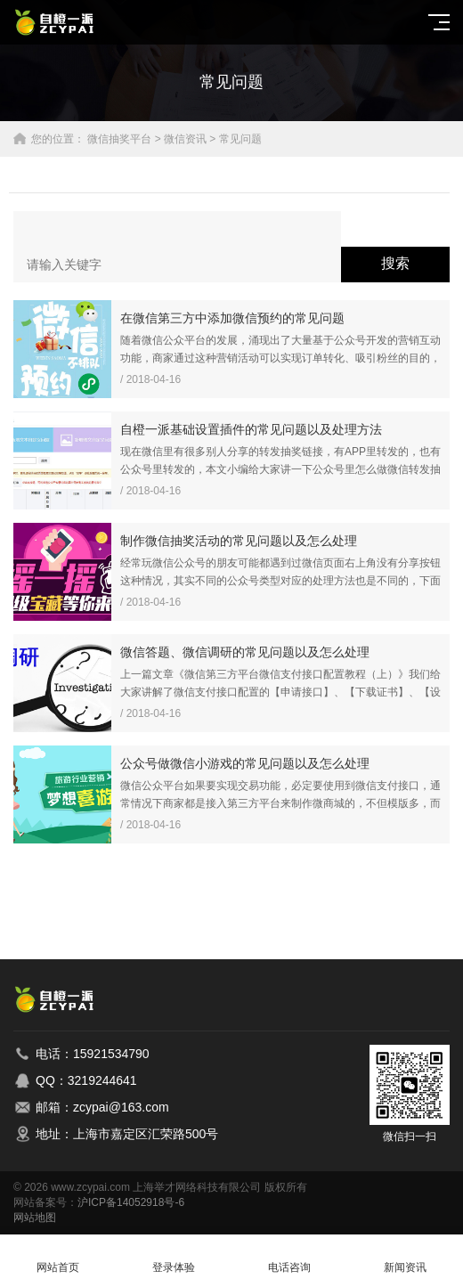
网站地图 (34, 1217)
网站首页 (58, 1257)
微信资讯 (185, 139)
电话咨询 (289, 1257)
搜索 (395, 263)
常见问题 (240, 139)
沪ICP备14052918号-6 (130, 1202)
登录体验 (174, 1257)
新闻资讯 (405, 1257)
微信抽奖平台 (119, 139)
